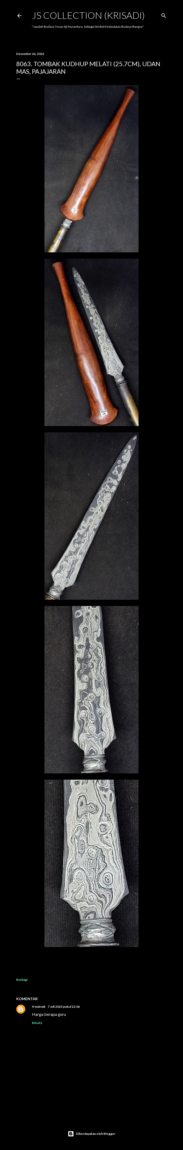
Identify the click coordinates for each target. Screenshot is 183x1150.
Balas (37, 1023)
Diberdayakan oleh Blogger (91, 1134)
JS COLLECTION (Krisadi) (88, 15)
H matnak (38, 1007)
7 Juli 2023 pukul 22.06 (64, 1007)
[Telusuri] (164, 14)
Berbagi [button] (21, 980)
